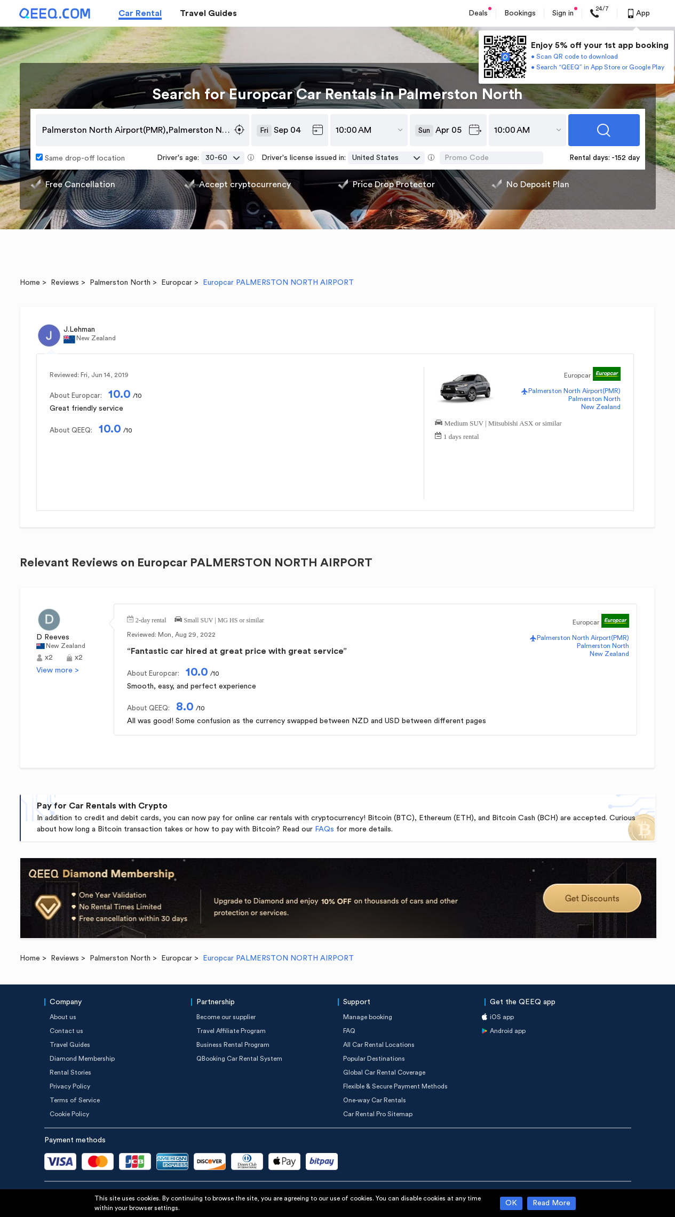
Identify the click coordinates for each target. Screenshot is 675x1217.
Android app (508, 1031)
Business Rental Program (232, 1045)
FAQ (349, 1031)
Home (30, 282)
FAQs (324, 829)
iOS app (502, 1017)
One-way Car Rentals (374, 1100)
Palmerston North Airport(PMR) (574, 391)
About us (63, 1017)
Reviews (65, 282)
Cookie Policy (69, 1114)
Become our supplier (226, 1017)
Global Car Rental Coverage (384, 1072)
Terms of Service (75, 1100)
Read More (551, 1203)
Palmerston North (120, 282)
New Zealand (601, 407)
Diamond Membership (82, 1058)
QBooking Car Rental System (239, 1058)
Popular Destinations (374, 1058)
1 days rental (461, 435)
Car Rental (140, 13)
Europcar (176, 282)
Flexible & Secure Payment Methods (395, 1086)
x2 (49, 657)
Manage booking (367, 1017)
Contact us (66, 1031)
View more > (57, 670)
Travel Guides (208, 13)
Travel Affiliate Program (231, 1031)
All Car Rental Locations (379, 1045)
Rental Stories (70, 1072)
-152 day (626, 158)
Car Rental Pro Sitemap (377, 1114)
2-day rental (151, 619)
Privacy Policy (70, 1086)
